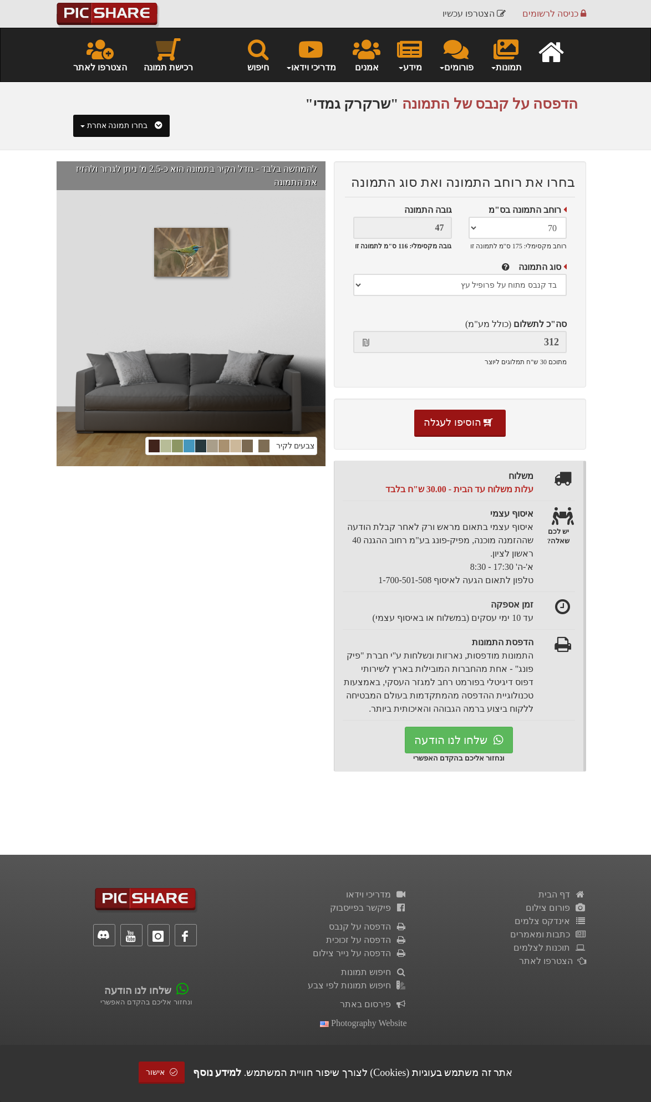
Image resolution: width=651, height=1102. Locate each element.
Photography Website (363, 1023)
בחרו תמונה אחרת (121, 125)
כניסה (554, 13)
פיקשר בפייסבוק (368, 907)
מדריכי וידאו (376, 894)
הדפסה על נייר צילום (360, 953)
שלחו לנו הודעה (458, 740)
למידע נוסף (217, 1072)
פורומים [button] (456, 54)
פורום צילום (556, 907)
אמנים (366, 54)
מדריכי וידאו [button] (311, 54)
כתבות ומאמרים (548, 934)
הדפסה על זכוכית (366, 940)
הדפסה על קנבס (368, 926)
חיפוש (258, 54)
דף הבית (562, 894)
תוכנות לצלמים (549, 947)
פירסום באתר (373, 1004)
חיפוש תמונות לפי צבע (357, 985)
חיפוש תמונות (374, 972)
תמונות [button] (506, 54)
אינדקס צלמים (550, 921)
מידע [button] (409, 54)
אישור (162, 1072)
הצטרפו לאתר (100, 54)
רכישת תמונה (168, 54)
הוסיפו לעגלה (460, 422)
